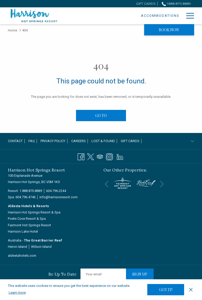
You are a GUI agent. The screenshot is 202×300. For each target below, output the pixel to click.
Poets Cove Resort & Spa (27, 219)
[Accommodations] (115, 15)
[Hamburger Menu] (188, 15)
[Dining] (172, 15)
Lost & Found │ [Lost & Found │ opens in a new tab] (105, 142)
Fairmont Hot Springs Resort (29, 225)
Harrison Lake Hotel (23, 231)
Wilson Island (41, 247)
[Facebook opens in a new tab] (81, 156)
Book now (169, 29)
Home (12, 30)
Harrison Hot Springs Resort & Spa (34, 212)
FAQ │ (33, 141)
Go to (101, 115)
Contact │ (17, 141)
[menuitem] (17, 141)
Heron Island (17, 247)
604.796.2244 (56, 191)
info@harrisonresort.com (58, 197)
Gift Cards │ (132, 141)
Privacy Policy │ (54, 141)
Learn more (17, 292)
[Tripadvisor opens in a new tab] (100, 156)
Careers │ (80, 141)
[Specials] (149, 15)
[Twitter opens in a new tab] (90, 156)
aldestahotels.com (22, 256)
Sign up (139, 274)
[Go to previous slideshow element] (106, 184)
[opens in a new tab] (123, 183)
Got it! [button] (165, 289)
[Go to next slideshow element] (162, 184)
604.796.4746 (26, 197)
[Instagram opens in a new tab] (109, 156)
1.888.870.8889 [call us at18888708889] (176, 4)
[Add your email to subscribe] (103, 274)
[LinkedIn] (119, 156)
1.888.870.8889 (30, 191)
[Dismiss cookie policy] (191, 289)
